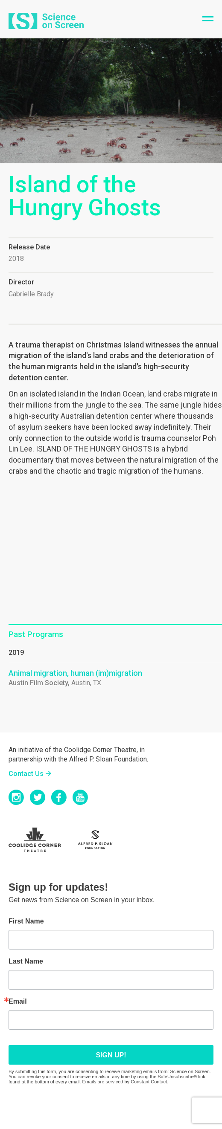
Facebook (59, 797)
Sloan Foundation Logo (100, 840)
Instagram (16, 797)
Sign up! (111, 1055)
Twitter (37, 797)
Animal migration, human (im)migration (75, 673)
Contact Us (26, 774)
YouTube (80, 797)
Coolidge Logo (41, 840)
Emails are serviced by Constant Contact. (125, 1081)
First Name (26, 921)
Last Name (26, 961)
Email (18, 1001)
